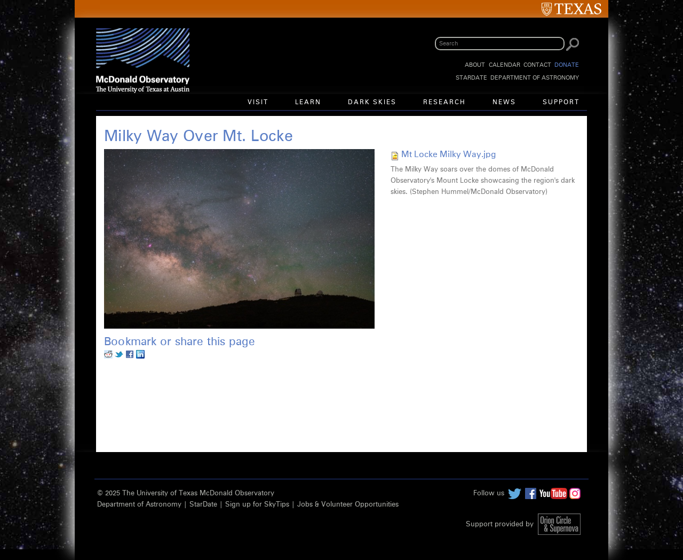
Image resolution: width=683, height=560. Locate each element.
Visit (258, 102)
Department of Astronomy (534, 78)
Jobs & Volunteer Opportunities (348, 504)
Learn (308, 102)
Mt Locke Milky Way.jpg (448, 154)
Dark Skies (372, 102)
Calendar (504, 65)
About (475, 65)
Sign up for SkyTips (257, 504)
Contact (537, 65)
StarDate (471, 78)
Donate (566, 65)
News (504, 102)
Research (444, 102)
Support (561, 102)
